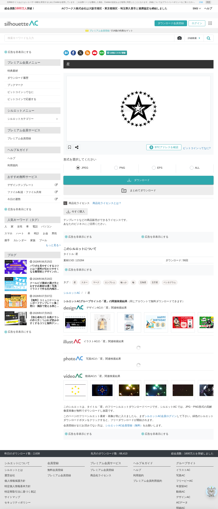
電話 (35, 226)
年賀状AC (182, 486)
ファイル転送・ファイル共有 (32, 192)
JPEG (84, 167)
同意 (208, 2)
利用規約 (12, 165)
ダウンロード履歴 (17, 77)
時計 (36, 233)
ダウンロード (138, 180)
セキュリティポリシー (17, 502)
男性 (54, 233)
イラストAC (9, 261)
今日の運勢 (32, 199)
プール (43, 240)
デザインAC (183, 497)
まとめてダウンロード (138, 191)
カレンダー (20, 240)
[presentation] (209, 322)
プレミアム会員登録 (19, 138)
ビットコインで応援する (21, 99)
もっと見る (53, 245)
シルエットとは (13, 469)
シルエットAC (71, 292)
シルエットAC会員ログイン (160, 416)
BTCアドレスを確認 (164, 147)
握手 (7, 240)
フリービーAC (184, 480)
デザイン (8, 296)
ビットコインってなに (20, 92)
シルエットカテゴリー (32, 118)
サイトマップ (12, 497)
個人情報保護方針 (14, 480)
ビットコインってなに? (197, 148)
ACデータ (182, 502)
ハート (20, 233)
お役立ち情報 (9, 278)
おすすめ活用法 (9, 313)
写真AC (180, 475)
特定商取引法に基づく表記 (20, 491)
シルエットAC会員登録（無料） (124, 425)
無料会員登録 (55, 469)
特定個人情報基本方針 (17, 486)
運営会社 (9, 475)
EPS (159, 167)
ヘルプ (11, 158)
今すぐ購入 (75, 211)
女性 (19, 226)
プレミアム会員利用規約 (147, 480)
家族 (32, 240)
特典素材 (12, 70)
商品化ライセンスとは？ (107, 203)
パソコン (46, 226)
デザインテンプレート (32, 184)
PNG (122, 167)
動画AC (180, 491)
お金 (45, 233)
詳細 (201, 2)
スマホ (8, 233)
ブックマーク (15, 84)
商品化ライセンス (100, 475)
